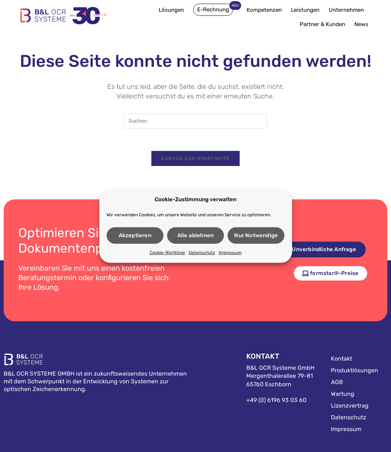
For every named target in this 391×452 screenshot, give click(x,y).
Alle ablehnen (195, 236)
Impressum (230, 253)
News (361, 24)
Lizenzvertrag (350, 405)
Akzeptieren (135, 236)
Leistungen (307, 10)
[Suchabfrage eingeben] (195, 121)
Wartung (342, 393)
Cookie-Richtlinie (167, 253)
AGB (337, 382)
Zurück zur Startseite (195, 158)
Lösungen (173, 10)
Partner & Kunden (324, 24)
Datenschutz (202, 253)
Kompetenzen (266, 10)
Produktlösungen (354, 370)
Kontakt (341, 358)
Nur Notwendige (256, 236)
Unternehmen (348, 10)
